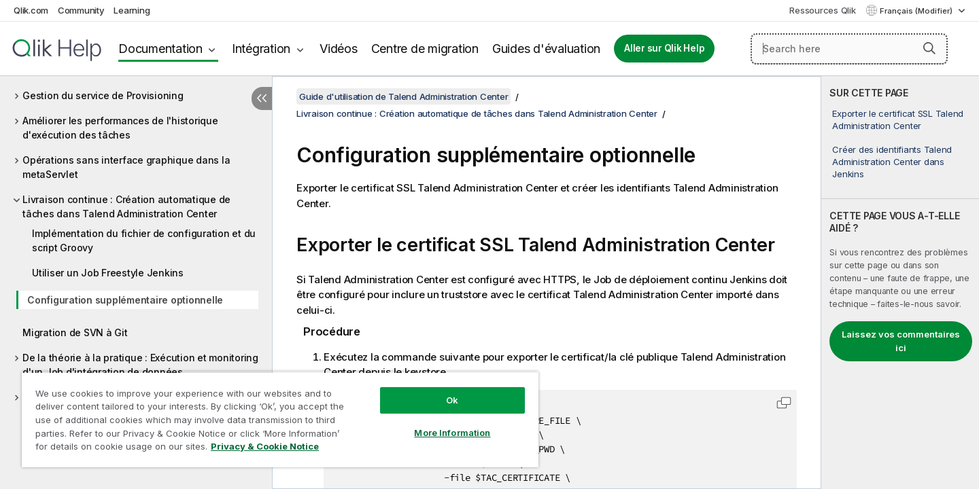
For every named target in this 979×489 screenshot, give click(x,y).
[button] (929, 48)
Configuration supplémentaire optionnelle (125, 300)
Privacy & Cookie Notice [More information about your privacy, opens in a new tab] (265, 446)
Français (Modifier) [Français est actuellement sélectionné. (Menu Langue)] (917, 11)
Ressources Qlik (822, 10)
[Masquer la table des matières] (262, 98)
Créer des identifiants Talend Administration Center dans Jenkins (892, 161)
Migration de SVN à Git (75, 332)
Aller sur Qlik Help (664, 48)
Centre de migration (425, 48)
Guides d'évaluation (546, 48)
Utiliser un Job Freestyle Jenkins (108, 272)
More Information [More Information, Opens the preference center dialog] (452, 432)
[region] (280, 419)
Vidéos (339, 48)
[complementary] (900, 282)
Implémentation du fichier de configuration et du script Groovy (144, 240)
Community (81, 10)
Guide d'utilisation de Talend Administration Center (403, 96)
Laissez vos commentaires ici (901, 341)
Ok (452, 400)
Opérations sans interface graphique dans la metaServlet (126, 167)
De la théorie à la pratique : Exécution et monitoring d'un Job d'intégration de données (140, 365)
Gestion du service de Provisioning (103, 95)
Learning (132, 10)
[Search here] (849, 49)
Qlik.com (31, 10)
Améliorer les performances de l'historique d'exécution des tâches (120, 128)
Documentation (160, 48)
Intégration (261, 48)
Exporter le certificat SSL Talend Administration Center (897, 119)
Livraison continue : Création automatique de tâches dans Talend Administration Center (126, 206)
